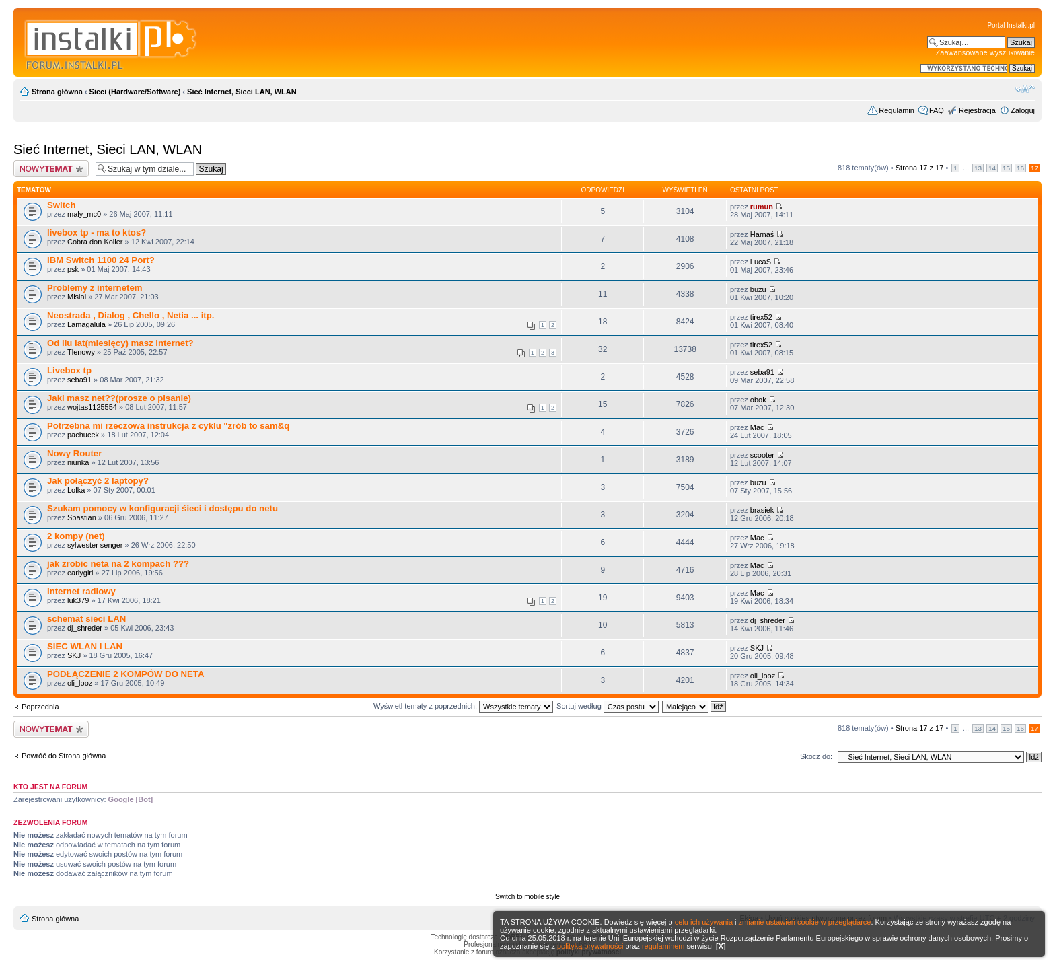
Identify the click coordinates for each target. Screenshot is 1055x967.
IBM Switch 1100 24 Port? (101, 260)
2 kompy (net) (76, 536)
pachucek (83, 435)
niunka (78, 462)
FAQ (936, 110)
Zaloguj (1023, 110)
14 (992, 168)
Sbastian (81, 517)
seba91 (79, 379)
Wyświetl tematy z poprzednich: (463, 706)
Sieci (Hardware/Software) (135, 91)
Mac (757, 427)
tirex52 (761, 317)
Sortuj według (607, 706)
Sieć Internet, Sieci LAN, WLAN (242, 91)
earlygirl (80, 573)
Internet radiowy (81, 591)
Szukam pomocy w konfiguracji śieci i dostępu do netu (162, 508)
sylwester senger (95, 545)
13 (978, 168)
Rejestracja (977, 110)
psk (73, 269)
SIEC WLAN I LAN (84, 646)
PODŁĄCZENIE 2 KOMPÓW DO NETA (125, 674)
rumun (761, 207)
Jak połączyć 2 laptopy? (98, 481)
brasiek (762, 510)
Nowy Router (74, 453)
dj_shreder (84, 628)
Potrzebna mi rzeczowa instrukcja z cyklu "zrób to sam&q (168, 426)
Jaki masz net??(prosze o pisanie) (119, 398)
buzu (758, 289)
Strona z (920, 168)
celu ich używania (704, 922)
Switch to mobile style (527, 896)
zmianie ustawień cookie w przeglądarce (805, 922)
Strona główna (57, 91)
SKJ (74, 655)
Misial (76, 297)
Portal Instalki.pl (1011, 25)
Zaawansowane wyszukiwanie (985, 52)
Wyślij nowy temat (51, 168)
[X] (721, 946)
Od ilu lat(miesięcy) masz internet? (120, 343)
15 (1006, 168)
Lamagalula (86, 324)
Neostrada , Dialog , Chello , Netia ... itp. (130, 315)
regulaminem (663, 946)
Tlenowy (81, 352)
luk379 (78, 600)
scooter (762, 455)
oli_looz (79, 683)
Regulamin (896, 110)
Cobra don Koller (95, 242)
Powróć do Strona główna (64, 756)
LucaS (760, 262)
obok (758, 400)
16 (1020, 168)
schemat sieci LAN (86, 619)
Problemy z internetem (94, 288)
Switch (61, 205)
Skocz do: (816, 756)
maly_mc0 (84, 214)
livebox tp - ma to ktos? (96, 232)
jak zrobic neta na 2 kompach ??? (118, 564)
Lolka (76, 490)
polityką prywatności (590, 946)
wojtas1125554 (92, 407)
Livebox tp (69, 370)
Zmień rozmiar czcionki (1025, 89)
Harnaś (762, 234)
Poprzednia (40, 707)
